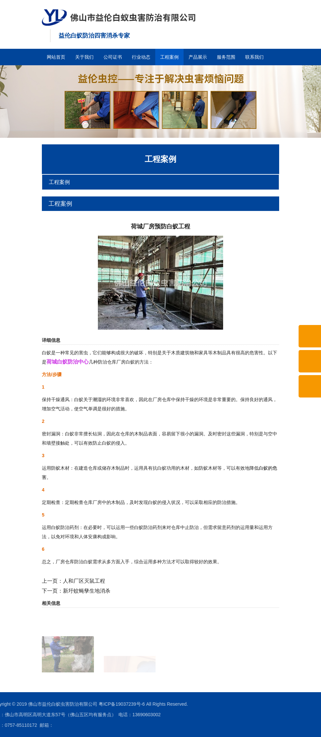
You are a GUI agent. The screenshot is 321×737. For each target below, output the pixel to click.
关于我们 (84, 57)
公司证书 (112, 57)
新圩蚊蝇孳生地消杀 (86, 591)
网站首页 (56, 57)
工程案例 (169, 57)
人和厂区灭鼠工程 (84, 581)
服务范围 (226, 57)
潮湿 (97, 399)
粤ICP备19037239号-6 (57, 704)
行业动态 (141, 57)
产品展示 (198, 57)
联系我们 (254, 57)
